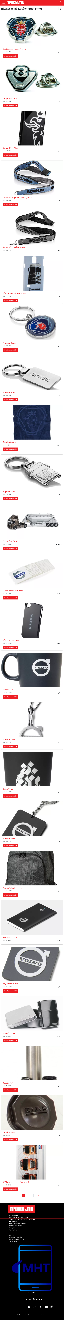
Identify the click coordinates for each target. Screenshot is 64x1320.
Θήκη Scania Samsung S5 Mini (16, 293)
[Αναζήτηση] (61, 3)
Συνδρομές (12, 1228)
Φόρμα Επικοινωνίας (15, 1226)
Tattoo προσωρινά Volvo (13, 590)
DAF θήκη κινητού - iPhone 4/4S (16, 1182)
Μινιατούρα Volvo (10, 541)
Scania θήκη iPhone (11, 148)
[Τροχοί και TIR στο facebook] (29, 1307)
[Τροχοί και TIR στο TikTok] (35, 1307)
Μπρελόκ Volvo (9, 739)
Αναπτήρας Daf (9, 1033)
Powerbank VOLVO (10, 937)
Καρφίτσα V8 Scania (11, 98)
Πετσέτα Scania (9, 442)
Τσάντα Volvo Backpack (12, 888)
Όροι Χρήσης (13, 1230)
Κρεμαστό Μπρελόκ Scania (14, 247)
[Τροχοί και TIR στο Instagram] (52, 1307)
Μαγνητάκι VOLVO (10, 983)
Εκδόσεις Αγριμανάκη (15, 1237)
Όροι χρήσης (44, 1315)
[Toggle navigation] (3, 3)
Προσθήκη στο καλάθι (10, 56)
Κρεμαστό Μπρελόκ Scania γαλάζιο (17, 197)
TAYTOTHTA (13, 1241)
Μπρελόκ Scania (9, 343)
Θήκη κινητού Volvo (11, 640)
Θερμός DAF (8, 1083)
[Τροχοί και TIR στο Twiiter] (40, 1307)
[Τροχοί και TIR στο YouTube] (46, 1307)
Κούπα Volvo (8, 689)
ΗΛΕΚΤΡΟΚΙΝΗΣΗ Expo (16, 1239)
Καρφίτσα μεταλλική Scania (14, 49)
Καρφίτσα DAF (9, 1132)
